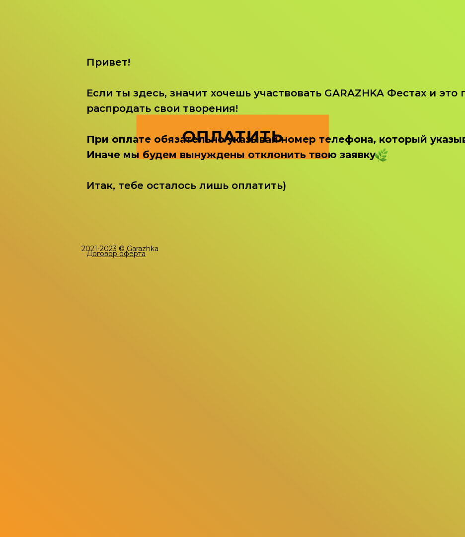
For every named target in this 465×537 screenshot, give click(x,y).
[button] (116, 253)
